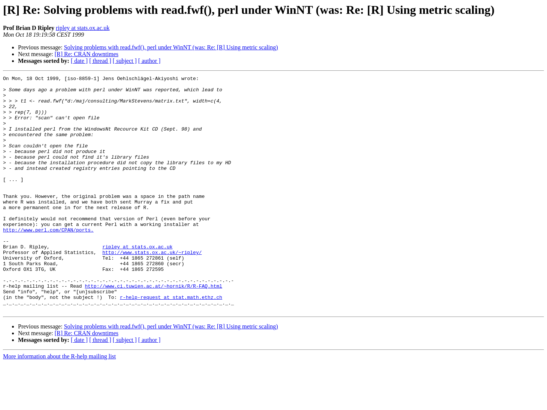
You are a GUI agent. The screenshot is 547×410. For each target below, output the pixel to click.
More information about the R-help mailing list (59, 403)
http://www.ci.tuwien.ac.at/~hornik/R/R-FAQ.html (153, 328)
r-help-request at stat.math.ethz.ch (171, 342)
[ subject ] (125, 61)
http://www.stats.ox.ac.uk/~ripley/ (152, 288)
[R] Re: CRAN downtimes (86, 54)
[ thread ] (100, 61)
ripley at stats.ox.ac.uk (83, 28)
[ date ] (79, 61)
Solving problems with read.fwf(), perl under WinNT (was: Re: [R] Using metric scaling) (171, 47)
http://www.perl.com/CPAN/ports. (48, 261)
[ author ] (149, 61)
